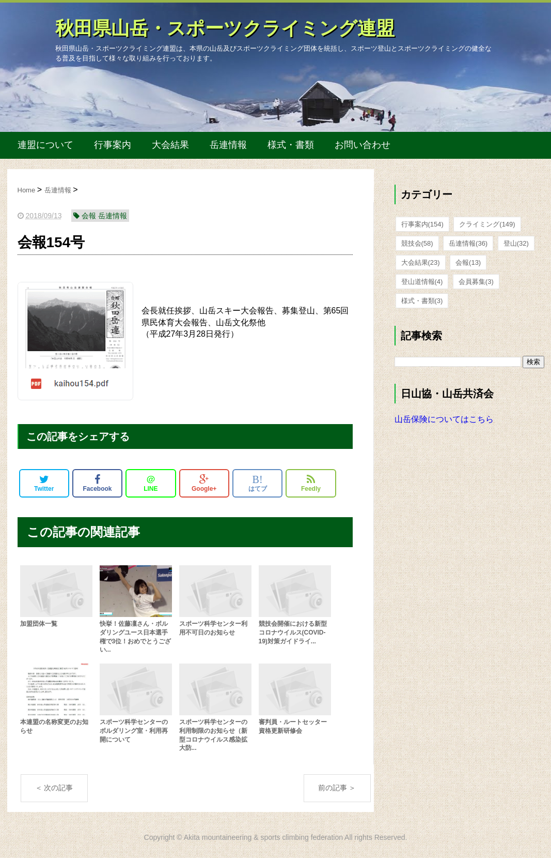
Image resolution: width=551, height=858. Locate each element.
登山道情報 (422, 281)
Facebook (97, 483)
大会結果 (170, 145)
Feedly (311, 483)
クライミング (487, 224)
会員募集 (476, 281)
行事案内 (112, 145)
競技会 (417, 243)
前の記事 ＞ (337, 788)
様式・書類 (290, 145)
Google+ (204, 483)
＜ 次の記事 (54, 788)
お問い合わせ (362, 145)
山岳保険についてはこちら (444, 419)
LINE (151, 483)
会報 (468, 262)
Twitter (44, 483)
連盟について (45, 145)
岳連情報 (228, 145)
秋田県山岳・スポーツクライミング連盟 (225, 28)
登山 (516, 243)
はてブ (257, 483)
